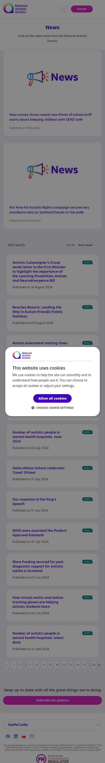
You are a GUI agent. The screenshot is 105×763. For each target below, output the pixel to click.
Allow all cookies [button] (52, 398)
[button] (52, 407)
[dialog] (52, 381)
